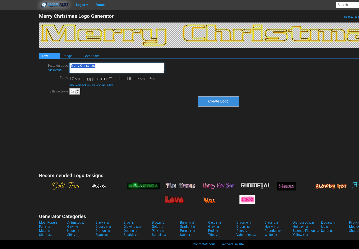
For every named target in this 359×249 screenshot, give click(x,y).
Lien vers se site (232, 244)
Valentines (246, 235)
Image (67, 56)
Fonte (64, 78)
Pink (158, 231)
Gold (158, 227)
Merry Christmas (116, 68)
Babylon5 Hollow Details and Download (87, 85)
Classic (272, 222)
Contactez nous (204, 244)
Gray (213, 227)
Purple (187, 231)
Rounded (274, 231)
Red (213, 231)
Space (101, 235)
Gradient (188, 227)
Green (243, 227)
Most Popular (49, 222)
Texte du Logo (57, 67)
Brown (158, 222)
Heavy (272, 227)
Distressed (303, 222)
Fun (44, 227)
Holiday (348, 16)
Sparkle (131, 235)
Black (102, 222)
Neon (73, 231)
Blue (130, 222)
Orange (103, 231)
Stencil (159, 235)
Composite (92, 56)
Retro (242, 231)
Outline (110, 85)
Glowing (132, 227)
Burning (187, 222)
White (271, 235)
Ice (325, 227)
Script (327, 231)
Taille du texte (58, 91)
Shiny (73, 235)
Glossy (103, 227)
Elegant (329, 222)
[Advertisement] (19, 74)
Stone (186, 235)
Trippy (214, 235)
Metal (45, 231)
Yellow (300, 235)
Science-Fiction (306, 231)
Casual (215, 222)
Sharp (45, 235)
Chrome (245, 222)
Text (45, 56)
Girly (72, 227)
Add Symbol (54, 69)
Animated (76, 222)
